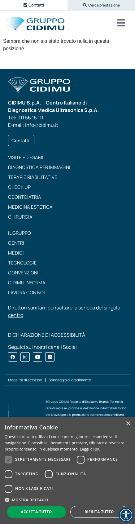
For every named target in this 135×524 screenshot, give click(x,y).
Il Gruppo (19, 233)
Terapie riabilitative (32, 177)
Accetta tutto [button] (36, 511)
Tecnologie (22, 263)
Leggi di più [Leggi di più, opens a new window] (90, 449)
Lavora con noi (26, 292)
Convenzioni (23, 272)
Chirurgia (20, 217)
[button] (101, 5)
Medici (16, 253)
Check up (19, 187)
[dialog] (67, 470)
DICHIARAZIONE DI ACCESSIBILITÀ (46, 334)
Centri (16, 243)
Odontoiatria (24, 197)
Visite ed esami (25, 157)
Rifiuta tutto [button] (99, 511)
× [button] (128, 423)
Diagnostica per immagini (39, 167)
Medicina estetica (30, 207)
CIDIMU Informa (27, 282)
